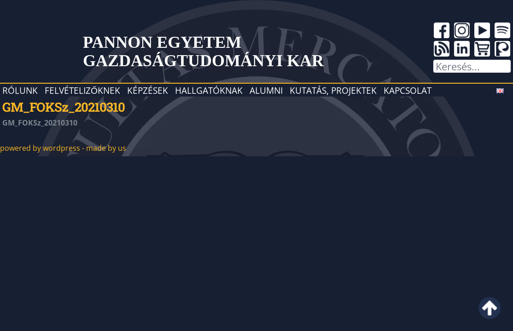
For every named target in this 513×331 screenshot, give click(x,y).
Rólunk (20, 90)
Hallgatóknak (209, 90)
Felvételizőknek (82, 90)
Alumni (266, 90)
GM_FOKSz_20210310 (63, 107)
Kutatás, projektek (333, 90)
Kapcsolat (407, 90)
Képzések (147, 90)
